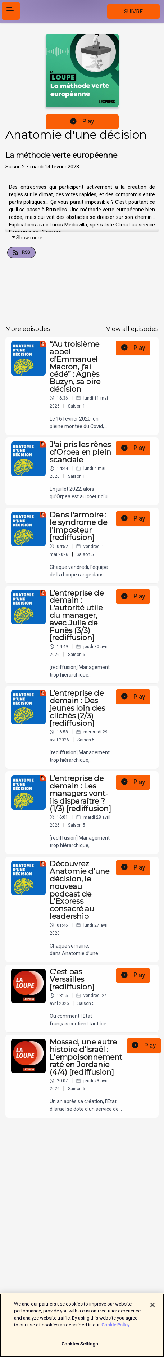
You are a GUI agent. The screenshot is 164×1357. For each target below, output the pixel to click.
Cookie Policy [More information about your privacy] (115, 1328)
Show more (26, 238)
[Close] (152, 1308)
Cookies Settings (80, 1347)
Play (82, 121)
